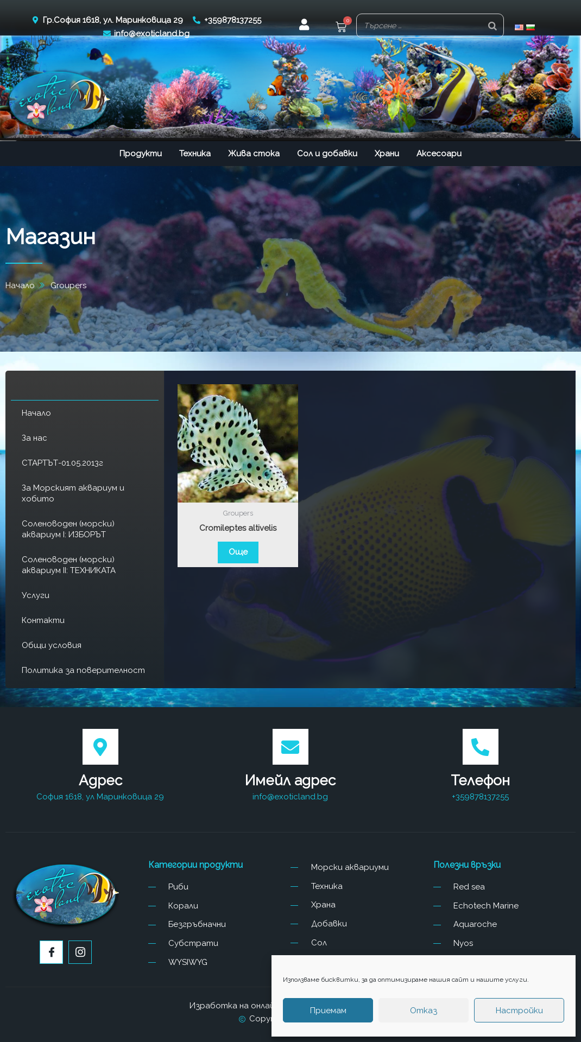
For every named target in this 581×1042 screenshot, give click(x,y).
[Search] (492, 25)
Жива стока (254, 153)
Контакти (43, 620)
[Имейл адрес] (290, 747)
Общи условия (51, 645)
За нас (34, 438)
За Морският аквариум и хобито (73, 493)
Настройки (519, 1010)
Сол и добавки (327, 153)
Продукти (140, 153)
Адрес (100, 780)
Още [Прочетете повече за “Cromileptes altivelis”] (238, 552)
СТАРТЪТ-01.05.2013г (62, 463)
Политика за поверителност (83, 670)
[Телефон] (480, 747)
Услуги (35, 595)
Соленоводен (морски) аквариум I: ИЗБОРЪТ (68, 529)
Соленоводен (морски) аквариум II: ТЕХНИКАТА (69, 565)
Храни (387, 153)
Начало (36, 413)
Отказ (423, 1010)
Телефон (480, 780)
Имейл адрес (290, 780)
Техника (195, 153)
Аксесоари (439, 153)
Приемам (328, 1010)
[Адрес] (100, 747)
